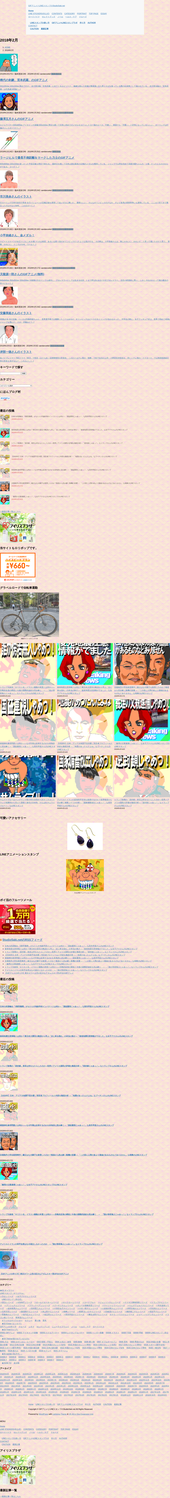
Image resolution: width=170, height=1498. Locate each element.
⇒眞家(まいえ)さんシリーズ (89, 1312)
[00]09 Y (50, 1360)
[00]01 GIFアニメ (7, 1333)
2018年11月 (29, 1392)
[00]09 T (3, 1360)
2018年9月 (52, 1392)
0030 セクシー (45, 1351)
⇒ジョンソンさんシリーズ (109, 1302)
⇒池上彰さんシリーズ (49, 1312)
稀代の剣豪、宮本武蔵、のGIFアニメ (24, 80)
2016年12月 (126, 1395)
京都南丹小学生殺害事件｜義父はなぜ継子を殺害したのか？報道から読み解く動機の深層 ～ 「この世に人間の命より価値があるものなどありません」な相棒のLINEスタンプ (75, 483)
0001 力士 (56, 152)
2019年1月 (4, 1392)
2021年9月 (137, 1383)
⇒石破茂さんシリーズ (112, 1312)
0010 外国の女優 (153, 1342)
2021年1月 (61, 1386)
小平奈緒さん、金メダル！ (17, 235)
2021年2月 (49, 1386)
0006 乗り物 (89, 1342)
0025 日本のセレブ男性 (136, 1348)
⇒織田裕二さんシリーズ (135, 1312)
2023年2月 (108, 1380)
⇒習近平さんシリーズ (157, 1312)
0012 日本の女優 (17, 1345)
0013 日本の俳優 (57, 346)
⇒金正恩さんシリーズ (51, 1314)
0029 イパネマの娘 (29, 1351)
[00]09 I (78, 1357)
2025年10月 (75, 1374)
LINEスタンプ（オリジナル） (12, 1293)
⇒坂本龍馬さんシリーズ (16, 1308)
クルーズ (83, 17)
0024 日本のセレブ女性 (114, 1348)
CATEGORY (69, 14)
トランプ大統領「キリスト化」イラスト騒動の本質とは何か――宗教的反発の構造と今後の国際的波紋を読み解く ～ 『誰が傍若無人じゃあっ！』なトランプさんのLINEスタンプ (27, 690)
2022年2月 (77, 1383)
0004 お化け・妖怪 (63, 1342)
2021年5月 (15, 1386)
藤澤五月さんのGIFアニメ (17, 118)
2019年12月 (43, 1389)
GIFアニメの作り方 (8, 1327)
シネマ (31, 1327)
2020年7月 (132, 1386)
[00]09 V (22, 1360)
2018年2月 (132, 1392)
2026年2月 (27, 1374)
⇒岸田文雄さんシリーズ (135, 1308)
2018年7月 (75, 1392)
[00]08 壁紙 (138, 1333)
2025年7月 (109, 1374)
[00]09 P (143, 1357)
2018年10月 (41, 1392)
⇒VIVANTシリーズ (24, 1302)
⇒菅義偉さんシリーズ (9, 1314)
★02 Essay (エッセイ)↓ (12, 1324)
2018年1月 (143, 1392)
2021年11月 (113, 1383)
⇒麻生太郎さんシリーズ (97, 1314)
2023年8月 (40, 1380)
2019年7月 (102, 1389)
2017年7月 (45, 1395)
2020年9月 (109, 1386)
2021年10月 (126, 1383)
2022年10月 (156, 1380)
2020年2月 (20, 1389)
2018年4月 (109, 1392)
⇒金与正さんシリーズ (30, 1314)
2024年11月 (33, 1377)
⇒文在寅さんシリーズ (157, 1308)
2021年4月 (27, 1386)
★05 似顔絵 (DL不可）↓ (12, 1354)
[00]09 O (133, 1357)
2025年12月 (50, 1374)
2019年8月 (91, 1389)
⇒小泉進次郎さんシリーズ (111, 1308)
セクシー (28, 1321)
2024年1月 (147, 1377)
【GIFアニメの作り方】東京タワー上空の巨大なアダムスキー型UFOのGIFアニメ (39, 973)
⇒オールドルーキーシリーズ (46, 1302)
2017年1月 (113, 1395)
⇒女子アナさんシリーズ (25, 1296)
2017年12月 (155, 1392)
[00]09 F (50, 1357)
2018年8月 (64, 1392)
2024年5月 (102, 1377)
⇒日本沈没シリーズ (8, 1312)
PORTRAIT (82, 14)
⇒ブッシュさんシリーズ (14, 1306)
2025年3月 (154, 1374)
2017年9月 (23, 1395)
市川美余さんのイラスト (16, 196)
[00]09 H (68, 1357)
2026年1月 (38, 1374)
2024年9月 (57, 1377)
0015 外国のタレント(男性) (79, 1345)
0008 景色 (123, 1342)
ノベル (60, 17)
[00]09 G (59, 1357)
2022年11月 (144, 1380)
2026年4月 (4, 1374)
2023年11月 (5, 1380)
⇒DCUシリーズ (7, 1302)
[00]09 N (124, 1357)
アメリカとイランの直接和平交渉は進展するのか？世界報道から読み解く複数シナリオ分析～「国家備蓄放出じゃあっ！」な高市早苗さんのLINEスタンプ (84, 803)
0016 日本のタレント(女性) (104, 1345)
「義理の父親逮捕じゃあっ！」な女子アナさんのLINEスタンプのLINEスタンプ (40, 496)
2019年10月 (68, 1389)
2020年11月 (85, 1386)
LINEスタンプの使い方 (45, 1404)
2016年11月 (138, 1395)
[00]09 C (22, 1357)
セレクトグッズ (48, 17)
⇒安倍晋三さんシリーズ (39, 1308)
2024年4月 (113, 1377)
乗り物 (37, 1321)
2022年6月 (32, 1383)
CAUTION (107, 1404)
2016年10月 (150, 1395)
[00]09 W (32, 1360)
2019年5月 (125, 1389)
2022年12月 (132, 1380)
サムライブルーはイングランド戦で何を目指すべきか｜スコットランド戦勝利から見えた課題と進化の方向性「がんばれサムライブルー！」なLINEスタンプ (27, 803)
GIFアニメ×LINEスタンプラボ (70, 1404)
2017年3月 (91, 1395)
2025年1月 (8, 1377)
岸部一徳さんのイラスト (16, 351)
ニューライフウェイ (60, 1327)
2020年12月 (73, 1386)
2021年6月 (4, 1386)
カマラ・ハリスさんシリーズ (122, 1314)
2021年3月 (38, 1386)
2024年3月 (125, 1377)
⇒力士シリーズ (6, 1296)
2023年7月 (52, 1380)
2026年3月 (15, 1374)
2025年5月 (132, 1374)
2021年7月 (160, 1383)
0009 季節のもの (137, 1342)
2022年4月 (55, 1383)
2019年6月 (113, 1389)
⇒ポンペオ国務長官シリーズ (87, 1306)
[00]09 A (3, 1357)
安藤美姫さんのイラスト (16, 313)
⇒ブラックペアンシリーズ (38, 1306)
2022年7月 (21, 1383)
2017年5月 (68, 1395)
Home (30, 1404)
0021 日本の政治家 (50, 1348)
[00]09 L (105, 1357)
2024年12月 (20, 1377)
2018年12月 (16, 1392)
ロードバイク (34, 17)
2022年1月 (89, 1383)
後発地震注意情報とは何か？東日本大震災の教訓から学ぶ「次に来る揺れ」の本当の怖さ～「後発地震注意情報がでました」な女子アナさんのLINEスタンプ (69, 430)
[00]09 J (86, 1357)
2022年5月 (43, 1383)
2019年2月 (159, 1389)
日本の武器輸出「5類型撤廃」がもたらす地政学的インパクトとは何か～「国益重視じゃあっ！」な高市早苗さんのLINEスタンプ (59, 416)
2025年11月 (63, 1374)
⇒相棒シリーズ (68, 1312)
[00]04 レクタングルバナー (72, 1333)
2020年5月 (154, 1386)
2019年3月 (147, 1389)
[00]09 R (152, 1357)
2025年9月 (86, 1374)
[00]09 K (96, 1357)
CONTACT (32, 26)
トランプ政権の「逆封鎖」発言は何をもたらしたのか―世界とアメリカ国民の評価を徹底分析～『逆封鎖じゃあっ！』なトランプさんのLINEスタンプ (67, 443)
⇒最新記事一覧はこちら (10, 511)
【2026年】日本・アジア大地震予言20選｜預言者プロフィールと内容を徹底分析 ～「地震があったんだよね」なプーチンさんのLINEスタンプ (64, 456)
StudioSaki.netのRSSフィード (22, 939)
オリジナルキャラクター (12, 1321)
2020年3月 (8, 1389)
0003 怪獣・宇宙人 (45, 1342)
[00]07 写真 (126, 1333)
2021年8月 (148, 1383)
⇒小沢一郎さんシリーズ (87, 1308)
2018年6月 (86, 1392)
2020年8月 (120, 1386)
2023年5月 (74, 1380)
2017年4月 (79, 1395)
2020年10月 (98, 1386)
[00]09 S (161, 1357)
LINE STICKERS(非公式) (38, 14)
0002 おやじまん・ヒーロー (22, 1342)
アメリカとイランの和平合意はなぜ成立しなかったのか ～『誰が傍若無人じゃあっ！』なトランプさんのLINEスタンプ (56, 970)
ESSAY (104, 14)
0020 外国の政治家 (31, 1348)
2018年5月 (98, 1392)
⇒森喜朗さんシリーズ (28, 1312)
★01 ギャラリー (7, 1290)
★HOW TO (6, 1363)
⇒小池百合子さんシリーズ (63, 1308)
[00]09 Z (59, 1360)
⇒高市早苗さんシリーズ (74, 1314)
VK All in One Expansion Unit (81, 1414)
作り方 (88, 1404)
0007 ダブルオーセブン (107, 1342)
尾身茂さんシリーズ (23, 1318)
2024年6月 (91, 1377)
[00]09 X (41, 1360)
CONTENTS (57, 14)
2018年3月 (120, 1392)
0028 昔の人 (56, 74)
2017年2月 (102, 1395)
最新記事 (118, 1404)
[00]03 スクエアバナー (49, 1333)
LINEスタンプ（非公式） (12, 1299)
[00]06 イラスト (112, 1333)
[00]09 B (12, 1357)
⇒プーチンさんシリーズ (62, 1306)
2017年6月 (57, 1395)
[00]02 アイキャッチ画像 (27, 1333)
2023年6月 (63, 1380)
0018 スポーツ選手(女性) (62, 113)
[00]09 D (31, 1357)
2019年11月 (56, 1389)
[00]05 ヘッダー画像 (95, 1333)
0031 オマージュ (61, 1351)
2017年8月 (34, 1395)
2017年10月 (11, 1395)
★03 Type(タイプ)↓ (10, 1330)
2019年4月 (136, 1389)
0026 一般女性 (155, 1348)
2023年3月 (97, 1380)
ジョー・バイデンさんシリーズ (150, 1314)
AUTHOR (97, 1404)
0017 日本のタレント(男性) (63, 268)
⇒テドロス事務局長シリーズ (135, 1302)
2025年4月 (143, 1374)
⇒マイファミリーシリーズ (113, 1306)
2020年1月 (31, 1389)
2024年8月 (68, 1377)
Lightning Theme (60, 1414)
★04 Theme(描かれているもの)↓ (15, 1339)
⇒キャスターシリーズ (70, 1302)
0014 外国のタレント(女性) (54, 1345)
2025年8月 (98, 1374)
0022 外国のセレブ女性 (70, 1348)
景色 (44, 1321)
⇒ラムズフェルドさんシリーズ (140, 1306)
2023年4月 (85, 1380)
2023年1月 (119, 1380)
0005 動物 (77, 1342)
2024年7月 (79, 1377)
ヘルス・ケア (71, 17)
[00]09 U (12, 1360)
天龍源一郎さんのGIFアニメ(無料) (22, 274)
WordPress (43, 1414)
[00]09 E (40, 1357)
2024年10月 (45, 1377)
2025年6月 (120, 1374)
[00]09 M (114, 1357)
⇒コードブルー (89, 1302)
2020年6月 (143, 1386)
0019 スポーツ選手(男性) (10, 1348)
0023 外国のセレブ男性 (92, 1348)
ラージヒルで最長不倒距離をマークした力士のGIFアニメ (37, 157)
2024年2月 (136, 1377)
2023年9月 (29, 1380)
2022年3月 (66, 1383)
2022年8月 (9, 1383)
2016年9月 (162, 1395)
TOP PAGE (93, 14)
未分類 (16, 1363)
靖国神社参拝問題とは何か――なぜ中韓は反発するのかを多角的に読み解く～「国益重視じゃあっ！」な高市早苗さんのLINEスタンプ (61, 470)
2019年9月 (79, 1389)
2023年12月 (160, 1377)
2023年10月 (17, 1380)
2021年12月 (101, 1383)
